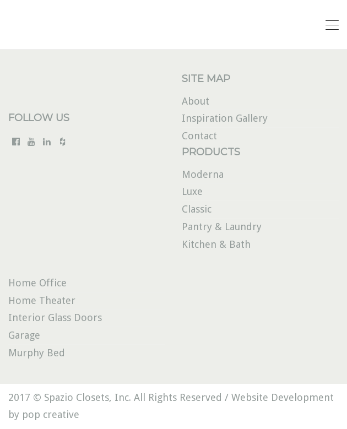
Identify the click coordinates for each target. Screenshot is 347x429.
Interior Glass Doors (55, 317)
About (195, 101)
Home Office (37, 283)
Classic (197, 209)
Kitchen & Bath (216, 244)
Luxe (192, 191)
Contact (199, 136)
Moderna (203, 174)
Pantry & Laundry (222, 226)
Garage (24, 335)
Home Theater (41, 300)
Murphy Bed (36, 353)
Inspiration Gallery (225, 118)
